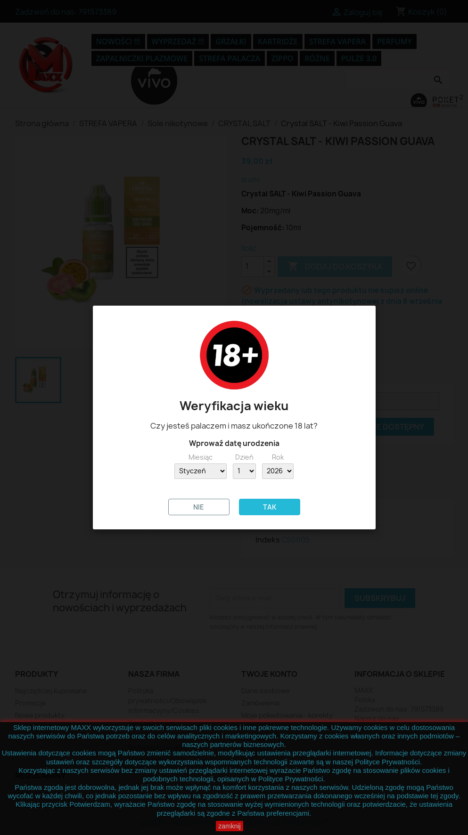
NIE (198, 507)
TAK (269, 507)
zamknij (229, 826)
